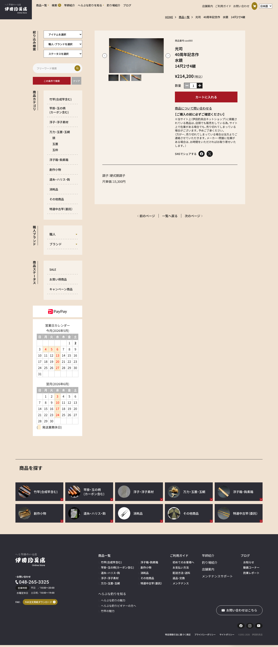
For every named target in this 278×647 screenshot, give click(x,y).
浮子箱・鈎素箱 (58, 160)
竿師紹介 (208, 555)
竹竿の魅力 (107, 611)
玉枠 (55, 150)
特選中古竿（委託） (151, 583)
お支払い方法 (181, 567)
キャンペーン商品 (61, 289)
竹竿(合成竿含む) (111, 562)
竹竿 (60, 99)
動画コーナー (251, 567)
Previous (104, 55)
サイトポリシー (227, 636)
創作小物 (55, 169)
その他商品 (56, 199)
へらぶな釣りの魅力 (113, 600)
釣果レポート (251, 573)
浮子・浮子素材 (58, 122)
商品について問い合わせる (193, 108)
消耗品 (53, 189)
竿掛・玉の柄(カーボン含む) (117, 567)
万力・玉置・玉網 (59, 132)
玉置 (55, 144)
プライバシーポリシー (205, 636)
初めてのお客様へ (183, 562)
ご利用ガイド (223, 5)
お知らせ (248, 562)
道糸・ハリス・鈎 (59, 179)
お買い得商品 (58, 279)
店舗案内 (207, 5)
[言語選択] (265, 5)
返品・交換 (179, 578)
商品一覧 (184, 17)
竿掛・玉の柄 (59, 110)
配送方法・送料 (181, 573)
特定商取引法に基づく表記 (178, 636)
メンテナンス (181, 583)
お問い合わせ (241, 5)
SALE (52, 269)
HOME (169, 17)
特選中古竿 (61, 209)
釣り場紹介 (209, 562)
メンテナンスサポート (217, 576)
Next (168, 55)
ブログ (245, 555)
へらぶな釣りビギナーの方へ (118, 606)
